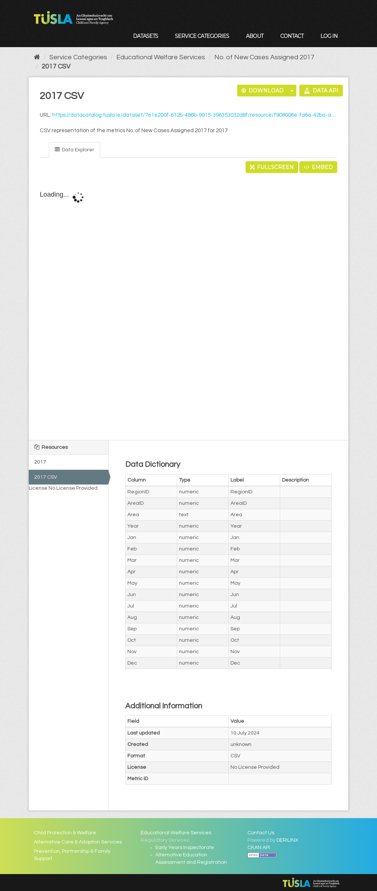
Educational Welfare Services (160, 57)
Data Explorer (74, 149)
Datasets (145, 36)
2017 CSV (56, 66)
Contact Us (260, 832)
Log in (329, 36)
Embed (318, 167)
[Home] (37, 57)
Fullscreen (272, 167)
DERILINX (287, 840)
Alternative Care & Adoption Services (78, 842)
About (254, 36)
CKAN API (258, 847)
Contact (291, 36)
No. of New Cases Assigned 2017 (264, 57)
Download (262, 90)
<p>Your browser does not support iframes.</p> (188, 307)
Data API (321, 90)
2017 (40, 462)
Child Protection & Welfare (65, 832)
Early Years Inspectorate (184, 847)
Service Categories (202, 36)
